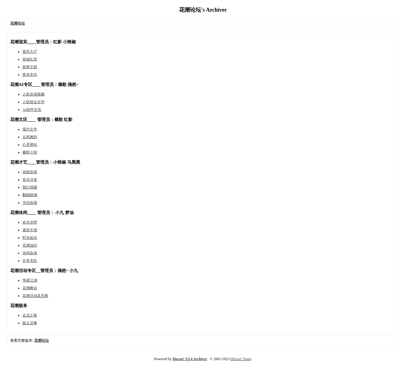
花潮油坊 (29, 245)
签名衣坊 (29, 74)
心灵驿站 (29, 144)
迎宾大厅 (29, 51)
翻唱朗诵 (29, 195)
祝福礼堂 (29, 59)
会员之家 (29, 315)
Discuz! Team (241, 359)
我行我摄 (29, 187)
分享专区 (29, 261)
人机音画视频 (33, 94)
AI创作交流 (31, 109)
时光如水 (29, 238)
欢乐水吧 (29, 222)
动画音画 (29, 172)
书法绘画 (29, 203)
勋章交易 (29, 67)
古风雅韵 (29, 137)
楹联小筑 (29, 152)
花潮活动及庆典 (35, 296)
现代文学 (29, 129)
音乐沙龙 (29, 179)
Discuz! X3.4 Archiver (190, 359)
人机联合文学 (33, 102)
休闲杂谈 (29, 253)
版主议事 (29, 323)
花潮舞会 (29, 288)
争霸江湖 (29, 280)
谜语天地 (29, 230)
